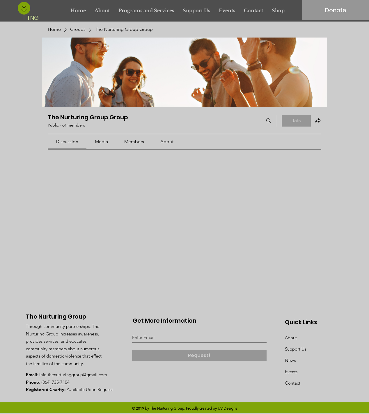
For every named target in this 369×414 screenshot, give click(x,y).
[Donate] (335, 10)
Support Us (295, 349)
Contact (292, 383)
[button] (146, 10)
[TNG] (34, 17)
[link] (67, 141)
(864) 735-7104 (55, 382)
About (291, 337)
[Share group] (317, 120)
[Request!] (199, 355)
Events (291, 371)
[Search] (268, 121)
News (290, 360)
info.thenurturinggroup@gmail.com (73, 374)
